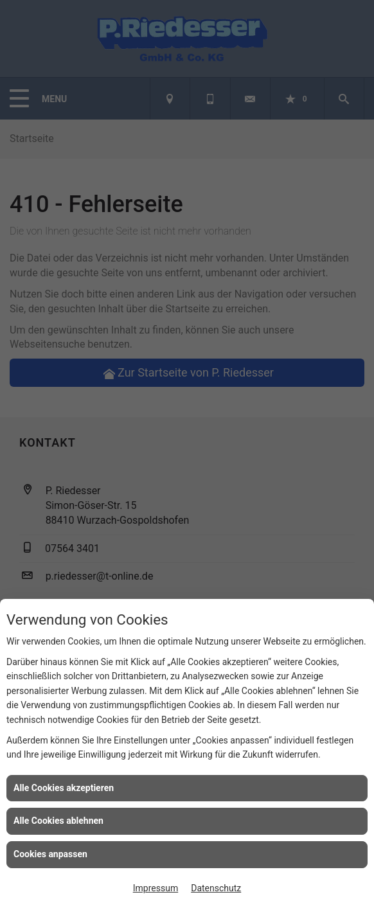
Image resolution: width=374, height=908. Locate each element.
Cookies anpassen (50, 854)
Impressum (155, 888)
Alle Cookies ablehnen (58, 820)
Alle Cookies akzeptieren (63, 788)
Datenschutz (216, 888)
